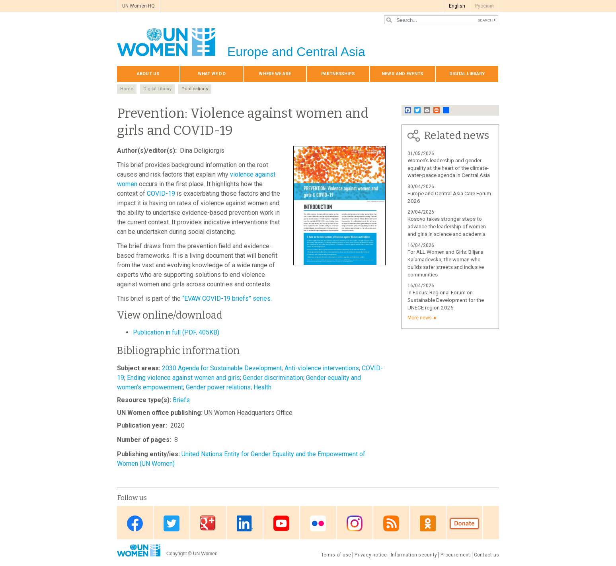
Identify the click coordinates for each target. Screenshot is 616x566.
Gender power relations (218, 387)
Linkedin (245, 523)
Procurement (455, 555)
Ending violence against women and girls (183, 377)
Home (126, 88)
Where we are (274, 73)
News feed (391, 523)
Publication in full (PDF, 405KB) (176, 332)
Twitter (171, 523)
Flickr (318, 523)
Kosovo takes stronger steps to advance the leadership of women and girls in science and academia (446, 226)
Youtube (281, 523)
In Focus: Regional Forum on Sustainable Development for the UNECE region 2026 (445, 300)
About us (148, 73)
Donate (464, 523)
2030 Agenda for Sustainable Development (222, 368)
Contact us (486, 555)
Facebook (135, 523)
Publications (194, 88)
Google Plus (208, 523)
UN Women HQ (138, 6)
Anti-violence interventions (322, 368)
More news (419, 318)
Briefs (181, 400)
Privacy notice (371, 555)
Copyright (176, 553)
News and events (402, 73)
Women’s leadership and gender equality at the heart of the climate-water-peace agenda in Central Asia (448, 168)
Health (262, 387)
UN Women (205, 553)
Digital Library (157, 88)
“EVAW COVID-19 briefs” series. (227, 298)
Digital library (467, 73)
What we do (212, 73)
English (457, 6)
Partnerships (338, 73)
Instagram (354, 523)
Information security (414, 555)
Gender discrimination (273, 377)
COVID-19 (161, 193)
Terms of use (336, 555)
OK (428, 523)
